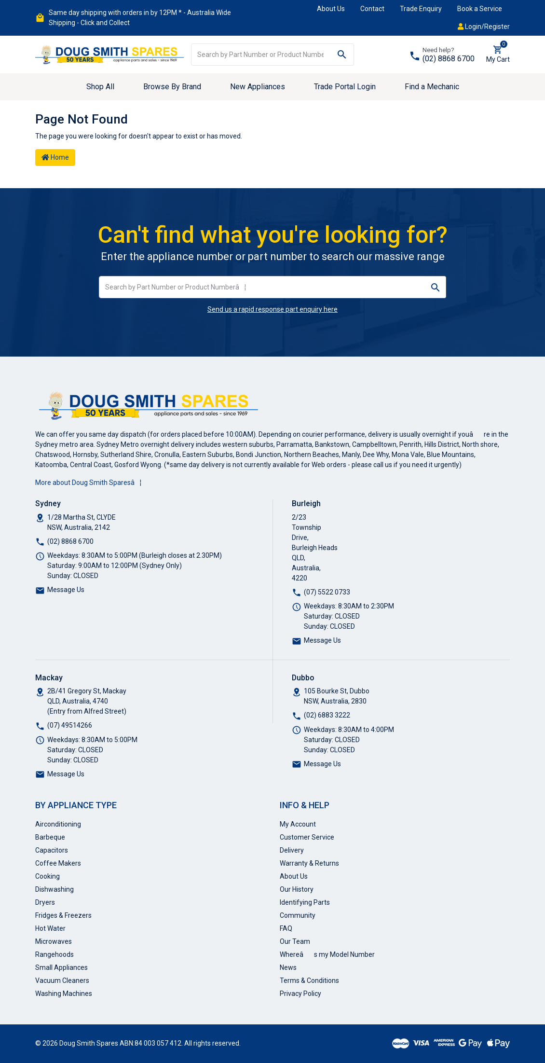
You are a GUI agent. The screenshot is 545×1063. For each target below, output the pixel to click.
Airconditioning (58, 824)
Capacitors (51, 850)
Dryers (45, 902)
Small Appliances (61, 967)
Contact (372, 9)
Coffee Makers (58, 863)
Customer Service (307, 837)
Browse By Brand (172, 86)
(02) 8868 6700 (448, 58)
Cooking (47, 876)
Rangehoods (54, 954)
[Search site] (342, 54)
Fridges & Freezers (63, 915)
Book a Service (479, 9)
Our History (296, 889)
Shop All (100, 86)
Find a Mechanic (432, 86)
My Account (298, 824)
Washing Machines (63, 993)
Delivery (292, 850)
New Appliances (257, 86)
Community (297, 915)
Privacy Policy (300, 993)
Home (55, 157)
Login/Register (484, 26)
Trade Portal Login (345, 86)
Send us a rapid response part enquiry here (272, 309)
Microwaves (53, 941)
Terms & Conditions (309, 980)
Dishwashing (54, 889)
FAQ (286, 928)
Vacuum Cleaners (62, 980)
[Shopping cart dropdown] (498, 54)
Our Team (295, 941)
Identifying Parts (305, 902)
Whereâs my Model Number (327, 954)
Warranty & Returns (309, 863)
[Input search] (261, 54)
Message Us (65, 590)
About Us (331, 9)
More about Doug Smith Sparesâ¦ (88, 482)
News (288, 967)
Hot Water (50, 928)
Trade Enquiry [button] (421, 9)
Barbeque (50, 837)
